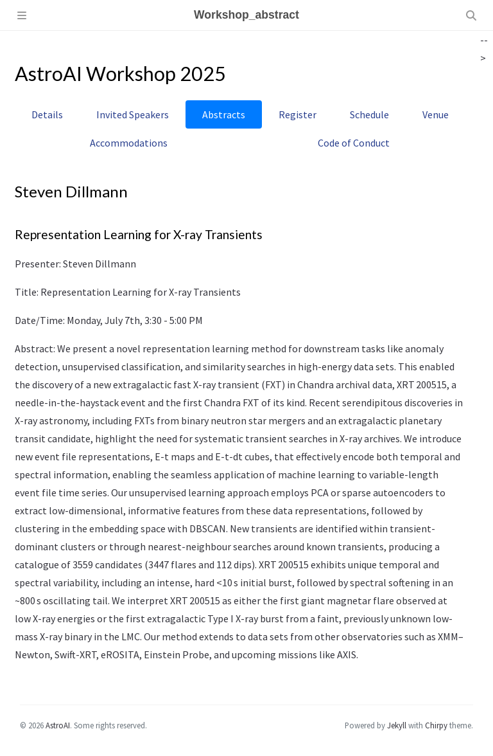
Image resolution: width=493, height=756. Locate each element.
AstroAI (58, 725)
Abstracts (223, 114)
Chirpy (436, 725)
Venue (435, 114)
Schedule (369, 114)
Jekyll (396, 725)
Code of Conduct (354, 142)
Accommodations (129, 142)
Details (47, 114)
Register (297, 114)
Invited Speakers (132, 114)
